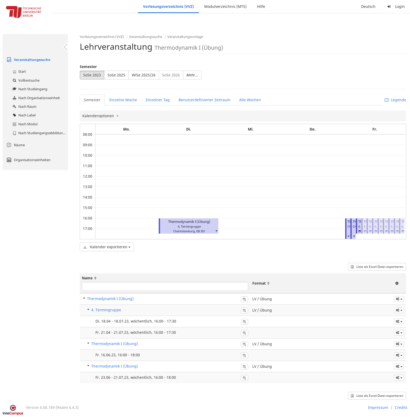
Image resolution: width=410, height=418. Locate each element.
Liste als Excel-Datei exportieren (377, 266)
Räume (15, 145)
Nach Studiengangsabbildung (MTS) (39, 133)
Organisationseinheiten (27, 159)
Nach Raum (23, 106)
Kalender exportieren (106, 246)
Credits (401, 407)
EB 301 (200, 231)
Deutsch (368, 6)
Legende (395, 99)
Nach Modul (24, 124)
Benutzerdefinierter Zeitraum (204, 99)
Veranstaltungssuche (27, 59)
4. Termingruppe (106, 309)
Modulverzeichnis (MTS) (225, 6)
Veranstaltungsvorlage (185, 36)
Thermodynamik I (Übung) (189, 221)
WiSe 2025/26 (144, 74)
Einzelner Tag (158, 99)
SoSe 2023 (92, 74)
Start (18, 71)
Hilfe (261, 6)
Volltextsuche (25, 80)
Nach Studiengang (29, 89)
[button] (216, 230)
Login (395, 6)
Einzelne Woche (123, 99)
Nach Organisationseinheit (35, 97)
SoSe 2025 (116, 74)
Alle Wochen (250, 99)
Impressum (378, 407)
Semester (88, 66)
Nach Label (23, 115)
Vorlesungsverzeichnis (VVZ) (168, 6)
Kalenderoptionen (98, 115)
